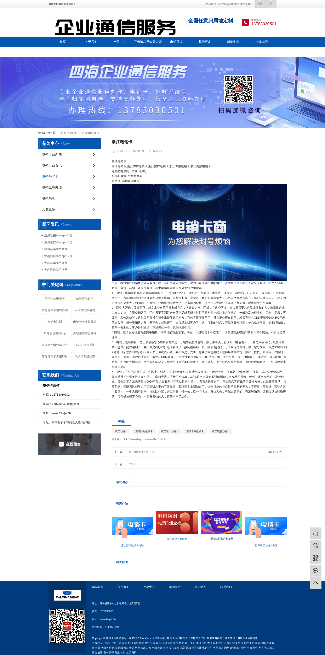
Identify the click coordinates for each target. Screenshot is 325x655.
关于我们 (91, 41)
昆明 (254, 647)
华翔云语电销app (55, 333)
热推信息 (211, 4)
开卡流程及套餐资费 (148, 41)
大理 (260, 647)
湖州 (226, 647)
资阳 (100, 652)
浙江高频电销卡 (220, 431)
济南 (152, 643)
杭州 (130, 643)
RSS (243, 4)
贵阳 (192, 643)
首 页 (63, 133)
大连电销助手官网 (55, 263)
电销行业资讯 (52, 165)
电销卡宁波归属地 (84, 321)
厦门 (198, 643)
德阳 (120, 647)
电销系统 (176, 41)
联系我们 (63, 51)
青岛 (131, 647)
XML (250, 4)
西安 (181, 643)
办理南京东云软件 (84, 333)
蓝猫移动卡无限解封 (55, 356)
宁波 (234, 643)
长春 (215, 643)
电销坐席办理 (52, 187)
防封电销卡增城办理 (55, 310)
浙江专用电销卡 (195, 431)
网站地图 (234, 4)
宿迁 (165, 647)
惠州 (240, 643)
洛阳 (103, 647)
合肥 (203, 643)
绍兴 (237, 647)
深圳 (124, 643)
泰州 (232, 647)
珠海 (177, 647)
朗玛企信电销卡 (55, 298)
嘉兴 (220, 647)
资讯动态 (200, 587)
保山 (271, 647)
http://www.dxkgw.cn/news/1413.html (144, 439)
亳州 (160, 647)
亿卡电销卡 (181, 638)
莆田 (134, 652)
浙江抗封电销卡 (169, 431)
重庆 (135, 643)
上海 (113, 643)
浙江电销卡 (121, 431)
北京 (107, 643)
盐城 (188, 647)
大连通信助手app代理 (58, 256)
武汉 (147, 643)
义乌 (171, 647)
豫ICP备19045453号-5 (141, 638)
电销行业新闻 (52, 154)
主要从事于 (161, 638)
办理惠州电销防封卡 (55, 345)
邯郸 (263, 643)
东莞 (182, 647)
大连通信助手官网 (55, 269)
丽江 (266, 647)
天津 (268, 643)
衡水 (105, 652)
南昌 (257, 643)
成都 (141, 643)
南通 (215, 647)
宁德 (249, 647)
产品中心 (119, 41)
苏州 (169, 643)
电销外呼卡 (92, 133)
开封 (97, 647)
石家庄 (228, 643)
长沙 (246, 643)
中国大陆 (196, 647)
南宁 (186, 643)
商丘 (117, 652)
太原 (209, 643)
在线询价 (261, 41)
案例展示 (175, 587)
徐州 (122, 652)
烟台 (137, 647)
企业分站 (223, 4)
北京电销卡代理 (197, 638)
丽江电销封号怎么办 (142, 452)
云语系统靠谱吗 (85, 310)
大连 (143, 647)
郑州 (175, 643)
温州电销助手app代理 (58, 235)
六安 (148, 647)
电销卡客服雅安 (85, 356)
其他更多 (205, 41)
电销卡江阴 (54, 321)
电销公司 (207, 647)
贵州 (251, 643)
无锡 (164, 643)
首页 (63, 41)
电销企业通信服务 (247, 638)
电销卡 (171, 638)
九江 (128, 652)
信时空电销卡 (84, 298)
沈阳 (220, 643)
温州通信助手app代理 (58, 242)
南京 (158, 643)
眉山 (94, 652)
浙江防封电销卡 (144, 431)
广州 (118, 643)
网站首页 (98, 587)
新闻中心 (233, 41)
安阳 (111, 652)
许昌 (109, 647)
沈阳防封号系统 (85, 345)
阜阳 (154, 647)
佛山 (126, 647)
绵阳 (114, 647)
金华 (243, 647)
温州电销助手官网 (55, 249)
